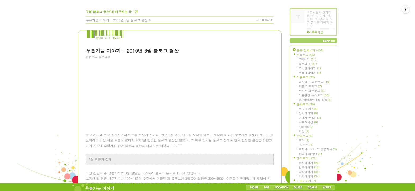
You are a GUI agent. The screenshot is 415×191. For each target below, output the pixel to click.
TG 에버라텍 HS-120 (315, 100)
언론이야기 (309, 167)
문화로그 (306, 104)
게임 (304, 131)
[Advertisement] (125, 91)
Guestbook (297, 187)
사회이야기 (309, 176)
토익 (304, 140)
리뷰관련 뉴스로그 (314, 95)
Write (327, 187)
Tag (266, 187)
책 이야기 (308, 109)
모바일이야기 (310, 68)
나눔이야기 (306, 181)
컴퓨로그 (306, 55)
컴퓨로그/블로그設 (98, 57)
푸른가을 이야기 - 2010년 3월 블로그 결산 (117, 20)
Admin (312, 187)
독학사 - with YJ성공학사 (318, 149)
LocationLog (281, 187)
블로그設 (308, 64)
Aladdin (306, 127)
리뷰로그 (306, 77)
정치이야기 (309, 163)
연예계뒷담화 (310, 118)
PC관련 (306, 145)
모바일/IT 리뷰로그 (314, 82)
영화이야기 (308, 113)
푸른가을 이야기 (99, 188)
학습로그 (305, 136)
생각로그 (307, 158)
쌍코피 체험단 (310, 154)
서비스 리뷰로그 (312, 91)
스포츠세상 (308, 122)
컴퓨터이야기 (310, 73)
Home (254, 187)
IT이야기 (307, 59)
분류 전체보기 (310, 50)
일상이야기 (309, 172)
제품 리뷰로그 (310, 86)
